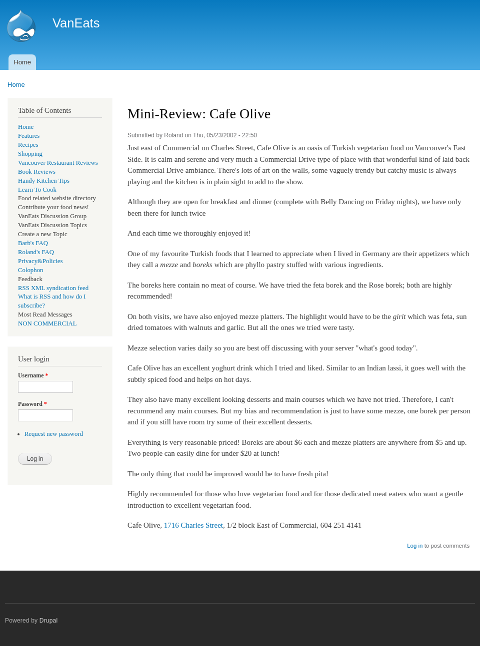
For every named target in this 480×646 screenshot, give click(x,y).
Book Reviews (37, 171)
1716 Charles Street (193, 525)
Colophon (30, 270)
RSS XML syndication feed (53, 288)
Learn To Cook (37, 189)
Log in (414, 546)
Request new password (53, 433)
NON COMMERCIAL (47, 323)
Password (32, 403)
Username (33, 375)
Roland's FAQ (36, 252)
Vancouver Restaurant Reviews (58, 162)
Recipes (28, 144)
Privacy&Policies (40, 261)
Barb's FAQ (33, 243)
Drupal (49, 620)
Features (29, 135)
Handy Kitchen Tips (44, 180)
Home (22, 62)
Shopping (30, 153)
